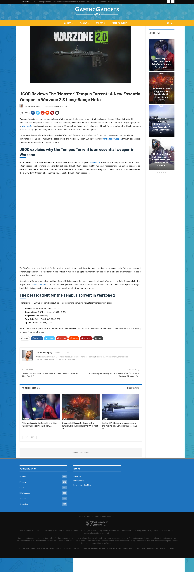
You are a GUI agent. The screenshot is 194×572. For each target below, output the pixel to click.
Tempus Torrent (38, 284)
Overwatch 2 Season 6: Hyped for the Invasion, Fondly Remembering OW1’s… (162, 94)
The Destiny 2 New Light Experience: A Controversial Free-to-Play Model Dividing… (161, 159)
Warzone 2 (44, 87)
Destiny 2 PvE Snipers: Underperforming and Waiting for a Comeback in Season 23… (162, 125)
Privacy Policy (78, 481)
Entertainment (119, 23)
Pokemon (23, 482)
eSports (100, 23)
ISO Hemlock (94, 162)
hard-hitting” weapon (112, 138)
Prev (25, 437)
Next (33, 437)
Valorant (23, 499)
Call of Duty (33, 87)
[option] (161, 104)
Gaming (83, 23)
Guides (67, 23)
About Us (77, 476)
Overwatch (24, 504)
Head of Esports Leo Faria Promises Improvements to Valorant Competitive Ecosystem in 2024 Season (76, 2)
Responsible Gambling (82, 485)
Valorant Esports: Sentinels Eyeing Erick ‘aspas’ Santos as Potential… (161, 62)
